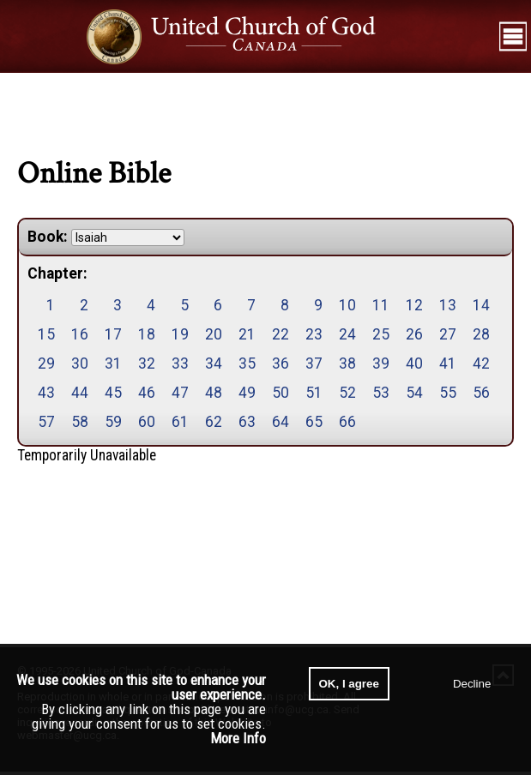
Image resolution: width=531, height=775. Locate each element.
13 (447, 305)
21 (247, 334)
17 (113, 334)
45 (113, 392)
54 (414, 392)
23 (314, 334)
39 (380, 363)
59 (113, 421)
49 (247, 392)
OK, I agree (349, 683)
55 (447, 392)
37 (314, 363)
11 (380, 305)
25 (380, 334)
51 (314, 392)
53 (380, 392)
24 (347, 334)
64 (280, 421)
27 (447, 334)
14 (481, 305)
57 (46, 421)
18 (146, 334)
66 (347, 421)
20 (213, 334)
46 (146, 392)
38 (347, 363)
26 (414, 334)
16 (79, 334)
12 (414, 305)
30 (79, 363)
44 (79, 392)
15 (46, 334)
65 (314, 421)
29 (46, 363)
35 (247, 363)
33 (180, 363)
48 (213, 392)
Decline (472, 683)
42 (481, 363)
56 (481, 392)
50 (280, 392)
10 (347, 305)
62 (213, 421)
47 (180, 392)
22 (280, 334)
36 (280, 363)
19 (180, 334)
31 (113, 363)
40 (414, 363)
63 (247, 421)
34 (213, 363)
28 (481, 334)
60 (146, 421)
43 (46, 392)
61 (180, 421)
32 (146, 363)
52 (347, 392)
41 (447, 363)
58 (79, 421)
